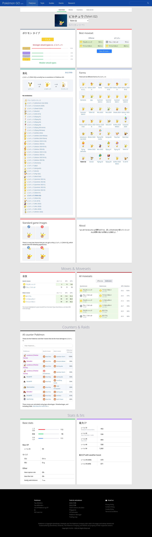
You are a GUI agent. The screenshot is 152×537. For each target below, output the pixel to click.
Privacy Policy (109, 504)
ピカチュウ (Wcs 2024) (32, 209)
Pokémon (32, 4)
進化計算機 (72, 505)
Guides (51, 3)
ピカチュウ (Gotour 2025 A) (34, 155)
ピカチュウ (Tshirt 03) (32, 198)
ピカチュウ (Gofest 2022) (33, 133)
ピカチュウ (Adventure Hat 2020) (36, 103)
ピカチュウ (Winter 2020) (33, 212)
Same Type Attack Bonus (56, 307)
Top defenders (38, 505)
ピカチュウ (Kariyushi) (32, 168)
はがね (26, 56)
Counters (80, 10)
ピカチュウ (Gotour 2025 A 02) (35, 152)
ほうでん (28, 296)
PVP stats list (38, 512)
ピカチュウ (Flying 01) (32, 117)
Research (71, 3)
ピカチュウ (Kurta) (31, 171)
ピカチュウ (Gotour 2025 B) (34, 160)
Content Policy (109, 507)
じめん (26, 48)
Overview (62, 10)
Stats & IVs (89, 10)
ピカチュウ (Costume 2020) (34, 106)
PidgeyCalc (72, 510)
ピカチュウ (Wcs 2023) (32, 206)
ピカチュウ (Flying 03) (32, 122)
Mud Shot (47, 356)
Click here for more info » (41, 406)
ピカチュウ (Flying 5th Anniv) (34, 127)
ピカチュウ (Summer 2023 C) (34, 185)
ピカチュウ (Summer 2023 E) (34, 190)
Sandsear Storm (59, 356)
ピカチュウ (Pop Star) (32, 174)
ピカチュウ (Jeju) (31, 165)
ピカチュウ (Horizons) (32, 163)
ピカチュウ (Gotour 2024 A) (34, 144)
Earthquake (58, 366)
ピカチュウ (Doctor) (32, 111)
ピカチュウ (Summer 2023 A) (34, 179)
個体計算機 (72, 503)
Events (61, 3)
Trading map (73, 517)
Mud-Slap (47, 377)
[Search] (140, 3)
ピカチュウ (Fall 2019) (32, 114)
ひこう (26, 53)
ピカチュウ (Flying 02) (32, 119)
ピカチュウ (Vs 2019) (32, 201)
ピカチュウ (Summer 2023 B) (34, 182)
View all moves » (104, 51)
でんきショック (87, 42)
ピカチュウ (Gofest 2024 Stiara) (35, 138)
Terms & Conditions (111, 511)
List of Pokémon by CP (41, 508)
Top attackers (38, 503)
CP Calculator (73, 512)
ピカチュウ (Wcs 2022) (32, 204)
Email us (111, 500)
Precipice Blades (59, 361)
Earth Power (58, 399)
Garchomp (28, 399)
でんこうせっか (113, 42)
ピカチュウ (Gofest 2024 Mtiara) (35, 136)
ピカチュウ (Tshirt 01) (32, 193)
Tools (42, 4)
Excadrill (27, 377)
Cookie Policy (109, 509)
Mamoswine (28, 387)
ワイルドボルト (87, 46)
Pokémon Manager (75, 515)
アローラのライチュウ (32, 100)
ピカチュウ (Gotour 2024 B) (34, 149)
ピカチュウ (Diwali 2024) (33, 108)
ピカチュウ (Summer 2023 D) (34, 187)
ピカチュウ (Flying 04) (32, 125)
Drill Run (57, 395)
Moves (71, 10)
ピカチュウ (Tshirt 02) (32, 195)
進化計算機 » (69, 72)
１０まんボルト (30, 299)
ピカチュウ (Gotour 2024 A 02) (35, 141)
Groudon (27, 361)
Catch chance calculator (76, 508)
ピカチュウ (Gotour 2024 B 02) (35, 146)
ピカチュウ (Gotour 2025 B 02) (35, 157)
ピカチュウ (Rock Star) (32, 176)
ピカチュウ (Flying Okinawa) (34, 130)
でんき (26, 59)
